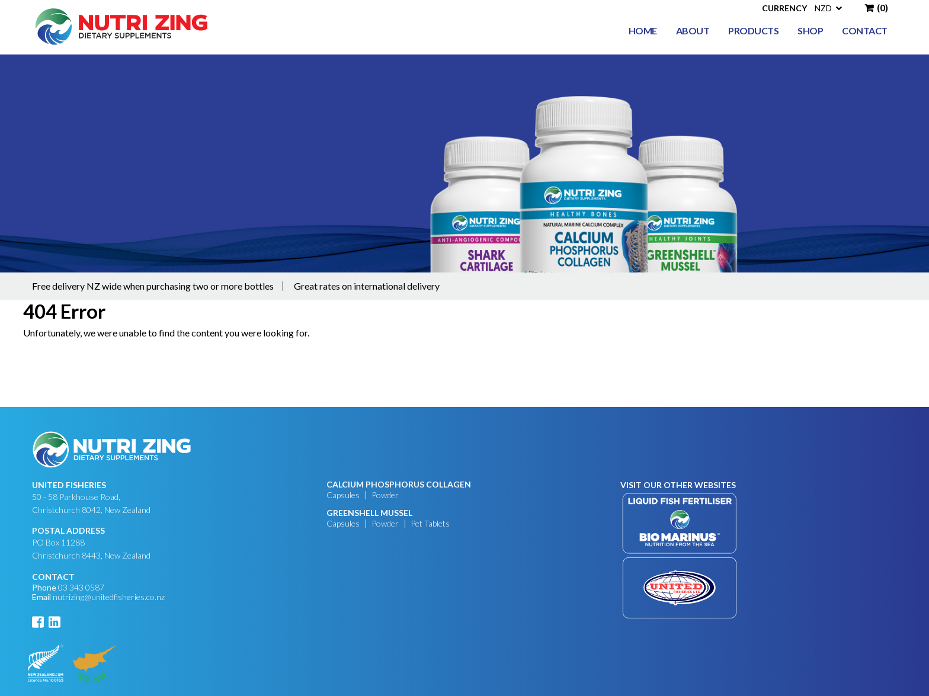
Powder (385, 495)
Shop (810, 30)
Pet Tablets (430, 523)
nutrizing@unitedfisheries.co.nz (109, 597)
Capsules (343, 495)
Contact (865, 30)
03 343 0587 (81, 587)
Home (643, 30)
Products (753, 30)
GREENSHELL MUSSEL (369, 513)
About (693, 30)
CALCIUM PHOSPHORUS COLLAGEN (398, 484)
